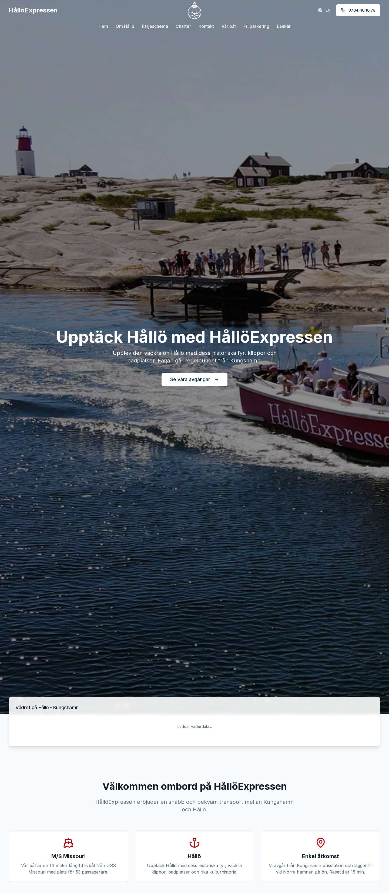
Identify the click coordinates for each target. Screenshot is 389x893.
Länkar (284, 26)
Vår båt (229, 26)
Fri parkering (256, 26)
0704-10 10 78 (358, 10)
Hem (103, 26)
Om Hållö (125, 26)
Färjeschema (155, 26)
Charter (183, 26)
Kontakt (206, 26)
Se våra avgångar (194, 379)
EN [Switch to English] (324, 10)
